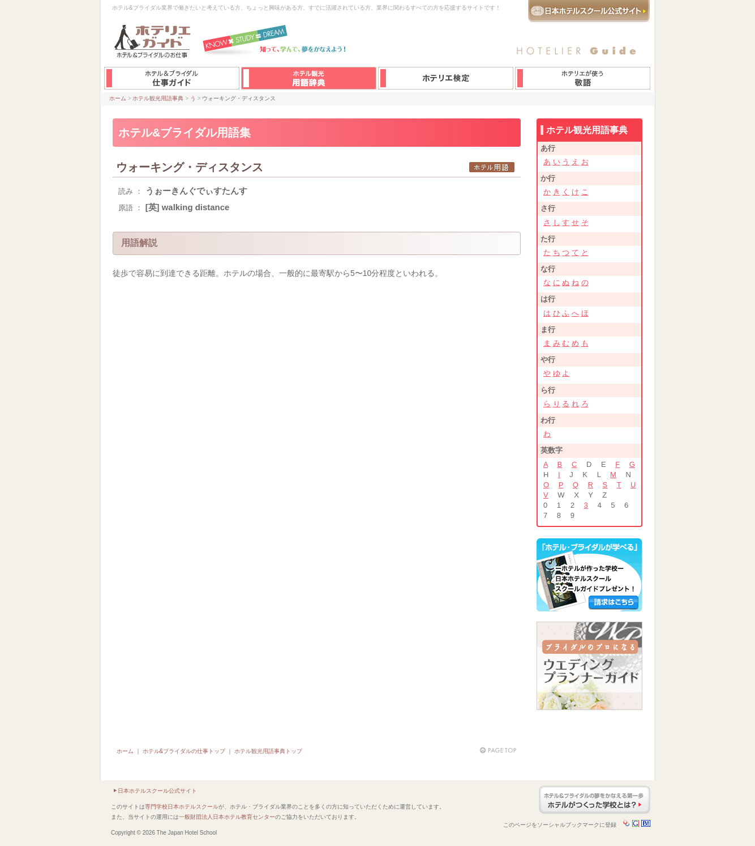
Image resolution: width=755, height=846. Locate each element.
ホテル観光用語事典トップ (268, 751)
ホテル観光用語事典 (157, 98)
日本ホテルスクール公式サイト (157, 791)
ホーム (117, 98)
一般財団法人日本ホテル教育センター (227, 817)
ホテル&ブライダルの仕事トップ (184, 751)
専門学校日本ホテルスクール (181, 807)
